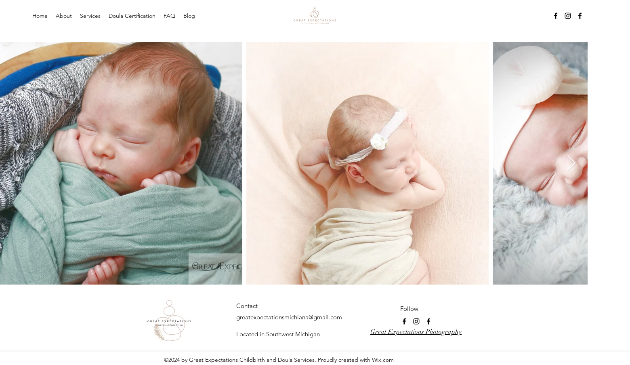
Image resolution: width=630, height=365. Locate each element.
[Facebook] (556, 16)
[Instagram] (568, 16)
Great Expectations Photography (416, 332)
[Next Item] (571, 163)
